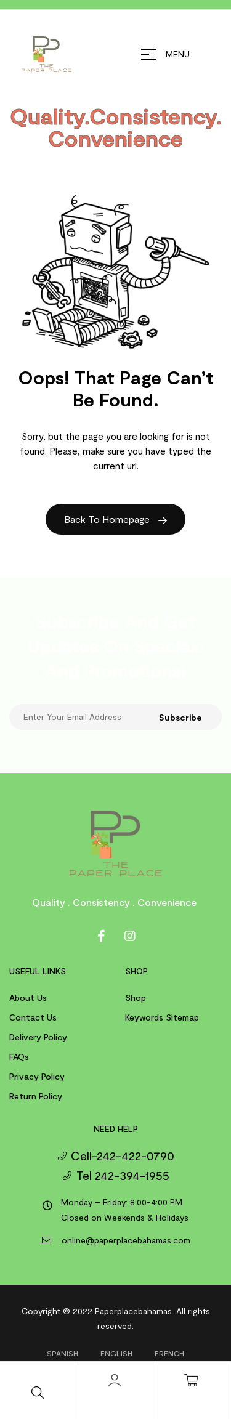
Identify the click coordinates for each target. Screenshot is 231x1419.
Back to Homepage (115, 519)
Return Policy (35, 1096)
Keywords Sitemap (162, 1017)
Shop (135, 997)
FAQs (19, 1056)
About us (28, 997)
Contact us (33, 1017)
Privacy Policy (37, 1076)
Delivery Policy (38, 1037)
